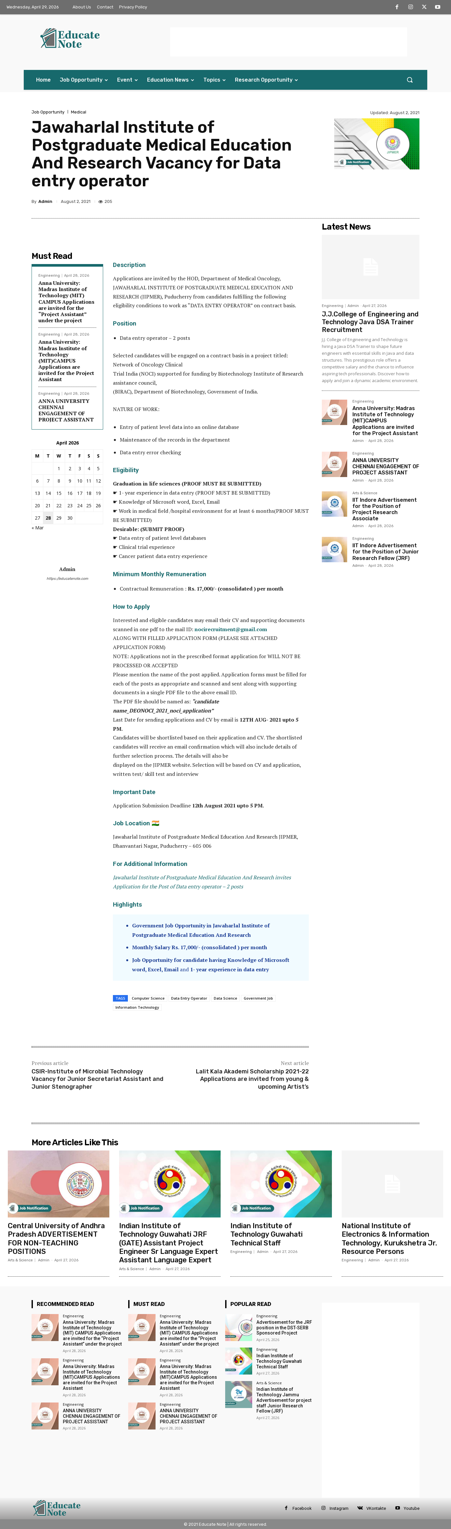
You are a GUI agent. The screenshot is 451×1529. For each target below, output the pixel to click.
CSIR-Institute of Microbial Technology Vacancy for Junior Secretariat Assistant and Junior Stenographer (97, 1079)
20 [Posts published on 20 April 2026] (37, 505)
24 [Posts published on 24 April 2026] (79, 505)
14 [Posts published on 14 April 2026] (48, 493)
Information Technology (137, 1007)
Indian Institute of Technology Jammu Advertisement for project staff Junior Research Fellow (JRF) (283, 1400)
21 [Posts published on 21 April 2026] (48, 505)
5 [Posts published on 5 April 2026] (98, 468)
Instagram (339, 1508)
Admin (45, 201)
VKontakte (376, 1508)
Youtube (411, 1508)
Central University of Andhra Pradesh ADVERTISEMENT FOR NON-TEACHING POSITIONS (57, 1238)
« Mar (38, 528)
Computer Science (148, 998)
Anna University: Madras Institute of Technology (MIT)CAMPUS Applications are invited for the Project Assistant (66, 360)
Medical (78, 112)
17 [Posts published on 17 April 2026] (79, 493)
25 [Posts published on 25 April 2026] (88, 505)
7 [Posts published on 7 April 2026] (48, 481)
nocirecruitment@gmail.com (231, 629)
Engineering (49, 275)
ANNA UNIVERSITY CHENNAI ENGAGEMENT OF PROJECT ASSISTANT (66, 410)
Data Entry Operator (189, 998)
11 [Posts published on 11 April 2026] (88, 481)
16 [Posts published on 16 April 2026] (70, 493)
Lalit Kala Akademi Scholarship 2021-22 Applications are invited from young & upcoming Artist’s (252, 1079)
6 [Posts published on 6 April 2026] (37, 481)
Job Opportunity (48, 112)
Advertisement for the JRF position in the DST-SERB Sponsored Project (284, 1328)
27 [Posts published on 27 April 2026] (37, 518)
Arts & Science (364, 493)
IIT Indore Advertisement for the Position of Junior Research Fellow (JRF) (385, 551)
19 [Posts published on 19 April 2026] (98, 493)
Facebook (302, 1508)
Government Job (258, 998)
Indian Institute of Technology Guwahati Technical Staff (267, 1234)
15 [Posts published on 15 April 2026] (59, 493)
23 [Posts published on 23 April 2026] (70, 505)
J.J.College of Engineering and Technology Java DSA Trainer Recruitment (370, 322)
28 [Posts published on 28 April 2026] (48, 518)
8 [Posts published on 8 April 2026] (59, 481)
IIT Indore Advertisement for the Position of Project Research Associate (384, 509)
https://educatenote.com (67, 579)
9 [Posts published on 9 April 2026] (70, 481)
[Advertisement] (288, 42)
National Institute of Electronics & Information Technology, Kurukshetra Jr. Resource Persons (390, 1238)
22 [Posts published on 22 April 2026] (59, 505)
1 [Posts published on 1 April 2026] (59, 468)
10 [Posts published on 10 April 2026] (79, 481)
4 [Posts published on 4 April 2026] (89, 468)
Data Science (225, 998)
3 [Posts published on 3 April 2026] (79, 468)
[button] (409, 79)
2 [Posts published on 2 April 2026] (70, 468)
